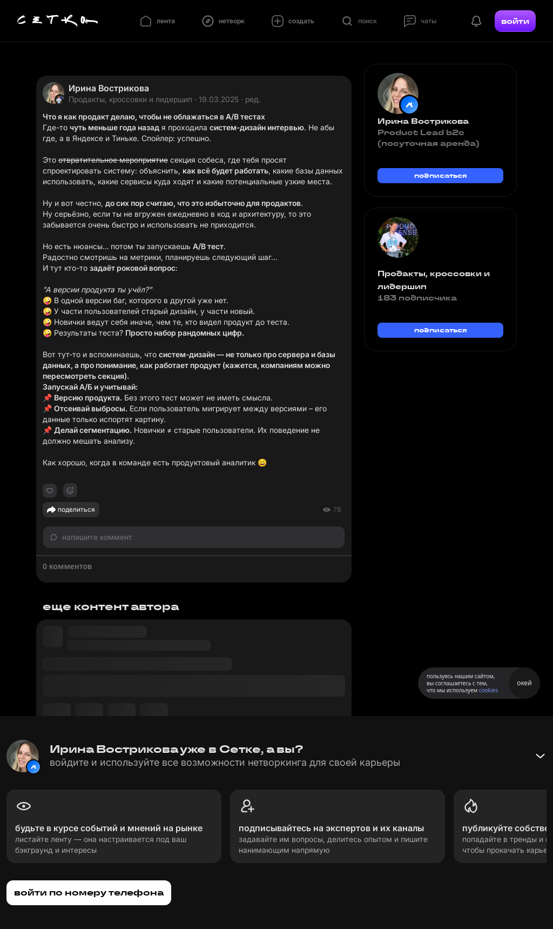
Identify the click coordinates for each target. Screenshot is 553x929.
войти (515, 21)
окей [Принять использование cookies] (524, 682)
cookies (488, 690)
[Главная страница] (57, 21)
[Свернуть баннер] (540, 756)
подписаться (440, 175)
